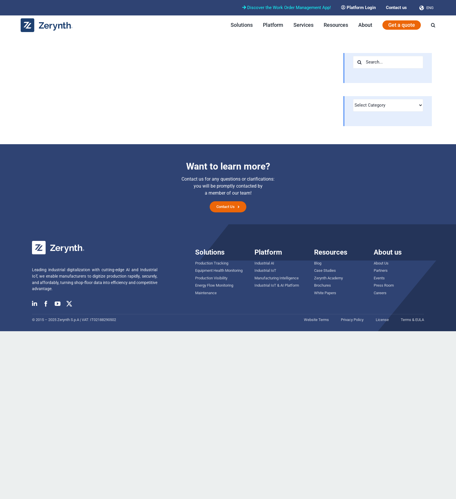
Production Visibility (211, 278)
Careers (380, 293)
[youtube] (57, 304)
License (382, 320)
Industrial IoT (265, 270)
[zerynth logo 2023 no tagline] (47, 20)
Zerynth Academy (328, 278)
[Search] (359, 62)
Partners (381, 270)
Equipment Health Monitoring (219, 270)
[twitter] (69, 304)
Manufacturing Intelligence (276, 278)
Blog (317, 263)
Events (379, 278)
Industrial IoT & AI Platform (276, 285)
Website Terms (316, 320)
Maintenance (206, 293)
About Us (381, 263)
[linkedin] (34, 304)
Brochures (322, 285)
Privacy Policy (352, 320)
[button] (433, 25)
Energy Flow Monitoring (214, 285)
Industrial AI (264, 263)
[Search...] (388, 62)
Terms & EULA (412, 320)
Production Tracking (211, 263)
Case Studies (325, 270)
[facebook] (46, 304)
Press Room (384, 285)
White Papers (325, 293)
